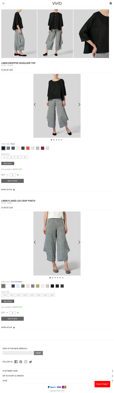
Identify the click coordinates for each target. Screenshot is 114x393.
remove (7, 174)
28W (52, 295)
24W (38, 295)
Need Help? (102, 384)
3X (18, 157)
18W (18, 295)
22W (31, 295)
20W (25, 295)
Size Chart (8, 163)
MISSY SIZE (17, 169)
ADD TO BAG (12, 181)
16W (11, 295)
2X (11, 157)
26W (45, 295)
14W (4, 295)
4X (25, 157)
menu (3, 3)
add (17, 174)
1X (4, 157)
